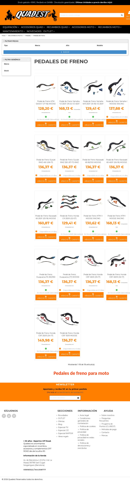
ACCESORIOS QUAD (32, 27)
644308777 (40, 470)
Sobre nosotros (106, 415)
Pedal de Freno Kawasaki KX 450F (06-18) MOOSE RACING (116, 162)
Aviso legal (83, 415)
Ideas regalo (62, 436)
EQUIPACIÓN (10, 27)
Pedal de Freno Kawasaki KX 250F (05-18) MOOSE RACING (45, 218)
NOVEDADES (34, 31)
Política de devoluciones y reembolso (84, 445)
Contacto (104, 432)
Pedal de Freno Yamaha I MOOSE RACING (116, 102)
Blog (59, 424)
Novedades (62, 415)
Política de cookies (87, 426)
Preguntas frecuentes (104, 419)
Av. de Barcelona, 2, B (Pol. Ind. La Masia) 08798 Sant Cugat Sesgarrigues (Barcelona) (37, 462)
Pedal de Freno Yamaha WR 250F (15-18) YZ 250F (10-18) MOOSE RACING (93, 103)
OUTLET (48, 31)
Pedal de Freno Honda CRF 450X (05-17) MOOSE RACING (93, 277)
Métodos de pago (108, 429)
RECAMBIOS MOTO (109, 27)
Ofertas (60, 421)
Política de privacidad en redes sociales (86, 437)
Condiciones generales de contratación (84, 420)
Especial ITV (62, 427)
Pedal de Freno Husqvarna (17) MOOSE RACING (69, 277)
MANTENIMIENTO (13, 31)
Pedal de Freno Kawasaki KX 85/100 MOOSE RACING (93, 162)
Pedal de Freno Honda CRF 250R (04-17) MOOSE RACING (45, 335)
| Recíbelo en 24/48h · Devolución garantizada (46, 2)
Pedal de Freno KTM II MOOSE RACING (93, 217)
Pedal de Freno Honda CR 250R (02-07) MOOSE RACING (69, 218)
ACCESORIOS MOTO (83, 27)
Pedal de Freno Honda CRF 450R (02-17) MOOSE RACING (116, 277)
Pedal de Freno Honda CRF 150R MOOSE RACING (69, 335)
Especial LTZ (62, 430)
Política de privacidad (83, 430)
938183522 (28, 470)
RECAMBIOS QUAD (57, 27)
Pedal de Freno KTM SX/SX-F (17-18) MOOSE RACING (46, 103)
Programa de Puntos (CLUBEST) (107, 425)
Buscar (65, 52)
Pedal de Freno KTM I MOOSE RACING (117, 217)
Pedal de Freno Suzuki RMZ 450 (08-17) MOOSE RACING (45, 162)
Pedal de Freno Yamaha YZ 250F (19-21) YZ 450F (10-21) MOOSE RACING (69, 103)
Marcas (103, 435)
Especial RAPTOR (64, 433)
